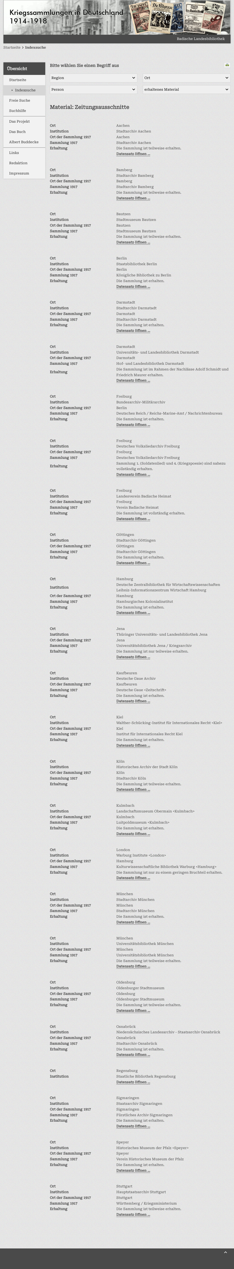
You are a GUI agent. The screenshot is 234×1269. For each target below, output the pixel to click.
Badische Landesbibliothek (201, 39)
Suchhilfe (17, 111)
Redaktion (18, 163)
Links (14, 153)
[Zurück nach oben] (225, 1252)
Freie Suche (19, 100)
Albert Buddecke (24, 142)
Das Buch (17, 132)
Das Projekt (19, 121)
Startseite (17, 80)
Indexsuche (25, 90)
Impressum (19, 173)
